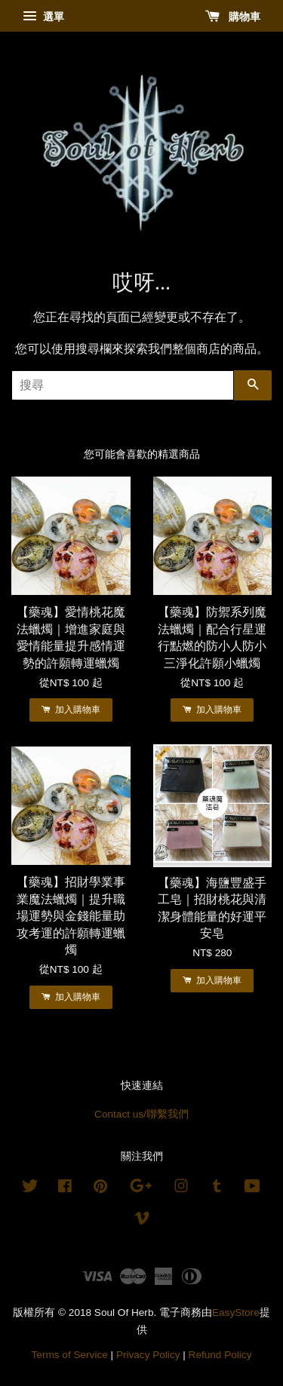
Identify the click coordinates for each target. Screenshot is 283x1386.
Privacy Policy (148, 1354)
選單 (43, 16)
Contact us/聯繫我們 (141, 1114)
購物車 (232, 16)
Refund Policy (220, 1354)
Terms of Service (70, 1354)
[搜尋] (122, 385)
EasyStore (236, 1312)
